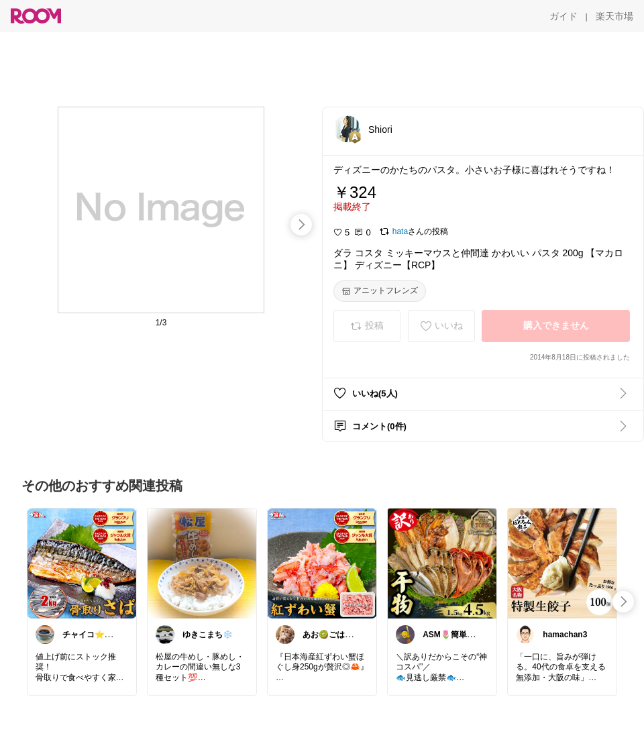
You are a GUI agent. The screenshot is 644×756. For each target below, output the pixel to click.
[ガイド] (563, 16)
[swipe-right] (301, 224)
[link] (82, 562)
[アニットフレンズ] (379, 291)
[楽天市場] (614, 16)
